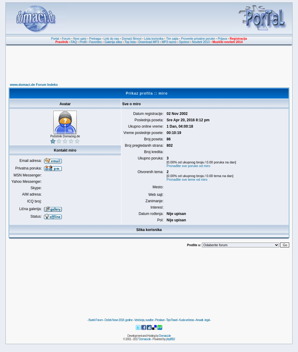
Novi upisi (79, 38)
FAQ (74, 42)
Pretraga (95, 38)
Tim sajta (172, 38)
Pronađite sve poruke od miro (188, 166)
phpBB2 (170, 339)
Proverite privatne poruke (198, 38)
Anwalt (199, 320)
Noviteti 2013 (200, 42)
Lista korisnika (153, 38)
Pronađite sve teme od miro (187, 179)
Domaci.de (165, 335)
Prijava (222, 38)
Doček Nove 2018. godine (118, 320)
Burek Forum (96, 320)
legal (207, 320)
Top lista (130, 42)
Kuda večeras (186, 320)
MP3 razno (169, 42)
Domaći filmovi (132, 38)
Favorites (95, 42)
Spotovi (184, 42)
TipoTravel (171, 320)
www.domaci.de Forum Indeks (34, 84)
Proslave (159, 320)
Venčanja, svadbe (143, 320)
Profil (83, 42)
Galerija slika (113, 42)
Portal (55, 38)
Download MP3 (149, 42)
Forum (66, 38)
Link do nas (111, 38)
